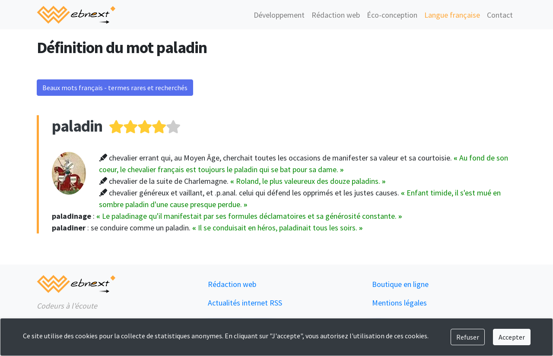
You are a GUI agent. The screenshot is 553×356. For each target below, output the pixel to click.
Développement (279, 15)
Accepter (512, 337)
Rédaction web (335, 15)
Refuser (467, 337)
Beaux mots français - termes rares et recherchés (115, 87)
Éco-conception (392, 15)
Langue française (452, 15)
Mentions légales (399, 303)
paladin (77, 126)
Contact (500, 15)
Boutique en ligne (400, 284)
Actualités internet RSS (245, 303)
